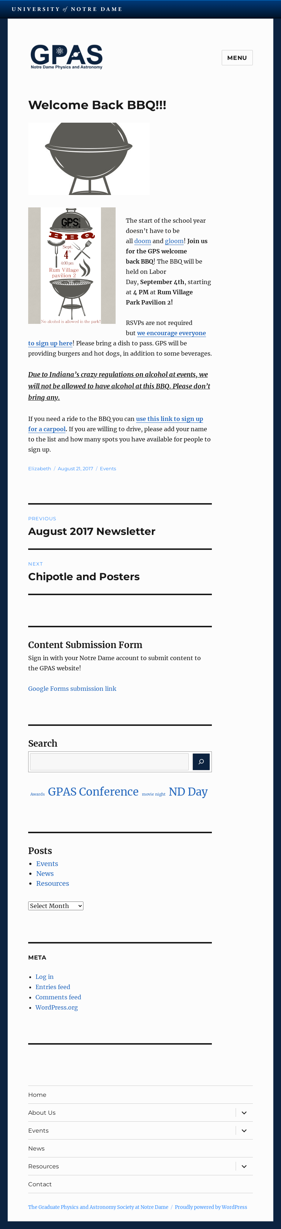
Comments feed (58, 997)
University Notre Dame (67, 9)
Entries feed (52, 987)
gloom (174, 241)
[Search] (201, 762)
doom (142, 241)
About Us (42, 1112)
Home (37, 1094)
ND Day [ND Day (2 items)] (188, 792)
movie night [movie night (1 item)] (153, 794)
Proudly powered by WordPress (211, 1207)
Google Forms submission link (72, 688)
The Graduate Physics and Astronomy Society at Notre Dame (98, 1207)
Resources (52, 883)
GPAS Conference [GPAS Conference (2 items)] (93, 792)
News (45, 873)
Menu (237, 57)
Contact (40, 1184)
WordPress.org (56, 1007)
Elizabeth (39, 468)
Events (108, 468)
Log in (44, 976)
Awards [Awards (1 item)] (37, 794)
